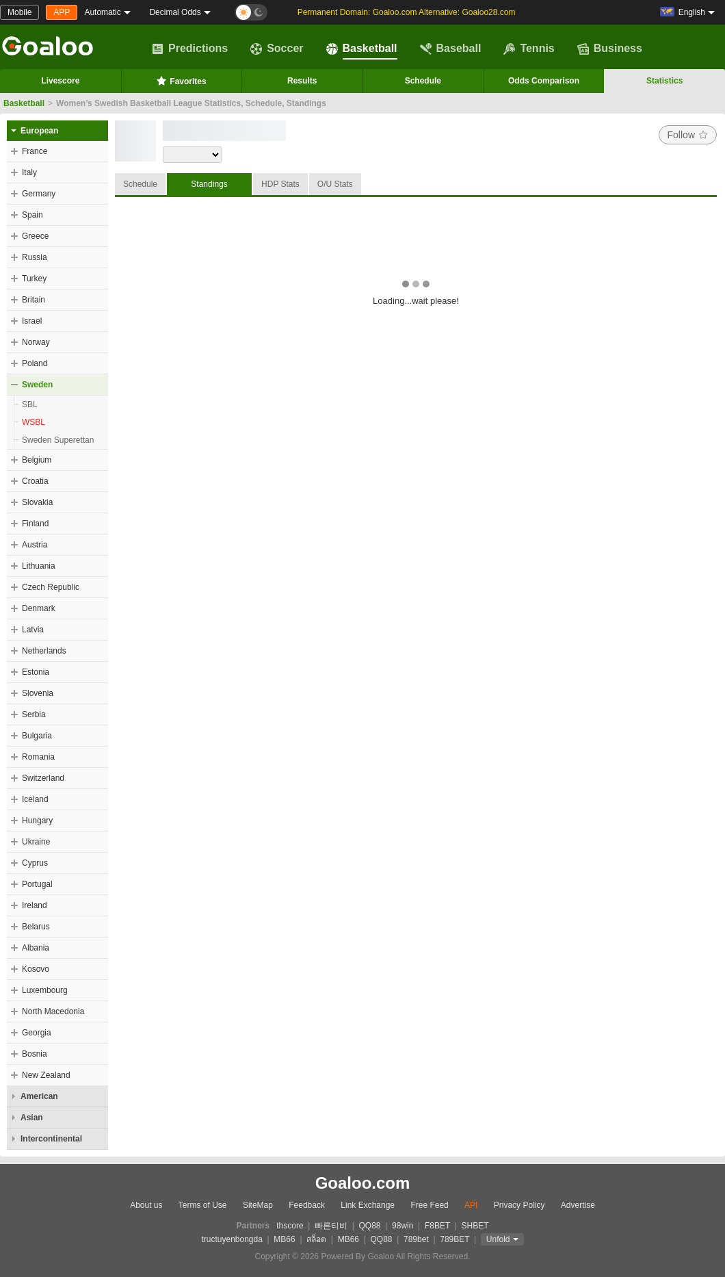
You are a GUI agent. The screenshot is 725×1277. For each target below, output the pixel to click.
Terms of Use (203, 1205)
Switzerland (43, 778)
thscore (289, 1225)
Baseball (451, 48)
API (470, 1205)
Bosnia (34, 1054)
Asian (32, 1117)
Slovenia (37, 693)
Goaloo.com (362, 1182)
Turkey (34, 278)
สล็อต (316, 1239)
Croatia (35, 481)
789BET (454, 1239)
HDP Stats (280, 184)
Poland (34, 363)
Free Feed (429, 1205)
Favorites (181, 80)
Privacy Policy (519, 1205)
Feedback (307, 1205)
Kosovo (35, 969)
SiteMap (258, 1205)
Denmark (38, 608)
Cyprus (35, 863)
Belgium (36, 460)
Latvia (33, 629)
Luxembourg (45, 990)
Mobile (19, 12)
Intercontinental (51, 1139)
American (39, 1096)
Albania (35, 948)
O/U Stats (335, 184)
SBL (30, 404)
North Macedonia (53, 1011)
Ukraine (36, 842)
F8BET (437, 1225)
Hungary (37, 820)
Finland (35, 523)
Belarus (36, 926)
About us (146, 1205)
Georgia (36, 1032)
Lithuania (38, 566)
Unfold (498, 1239)
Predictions (190, 48)
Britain (33, 300)
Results (302, 81)
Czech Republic (50, 587)
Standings (209, 184)
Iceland (35, 799)
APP (61, 12)
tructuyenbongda (231, 1239)
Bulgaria (37, 735)
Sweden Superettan (58, 440)
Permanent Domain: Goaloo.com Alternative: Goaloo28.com (407, 12)
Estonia (35, 672)
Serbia (34, 714)
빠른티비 (331, 1225)
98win (402, 1225)
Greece (35, 236)
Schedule (423, 81)
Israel (32, 321)
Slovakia (37, 502)
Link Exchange (368, 1205)
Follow (688, 134)
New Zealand (46, 1075)
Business (609, 48)
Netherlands (44, 651)
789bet (416, 1239)
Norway (36, 342)
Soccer (276, 48)
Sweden (37, 384)
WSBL (33, 422)
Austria (34, 545)
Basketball (361, 48)
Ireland (34, 905)
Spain (32, 215)
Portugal (37, 884)
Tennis (528, 48)
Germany (38, 193)
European (39, 131)
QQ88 (370, 1225)
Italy (29, 172)
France (34, 151)
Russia (34, 257)
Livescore (60, 81)
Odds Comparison (543, 81)
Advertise (578, 1205)
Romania (38, 757)
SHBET (474, 1225)
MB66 (284, 1239)
